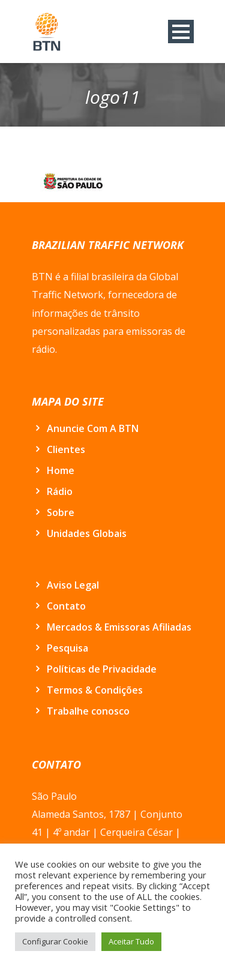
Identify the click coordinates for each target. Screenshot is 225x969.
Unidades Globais (87, 533)
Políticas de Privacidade (102, 669)
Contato (66, 606)
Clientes (66, 449)
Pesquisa (67, 648)
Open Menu (181, 31)
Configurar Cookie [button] (55, 941)
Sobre (60, 512)
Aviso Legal (73, 585)
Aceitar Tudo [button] (131, 941)
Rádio (60, 491)
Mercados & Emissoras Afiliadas (119, 627)
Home (60, 470)
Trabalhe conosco (88, 711)
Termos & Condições (95, 690)
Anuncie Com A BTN (93, 428)
